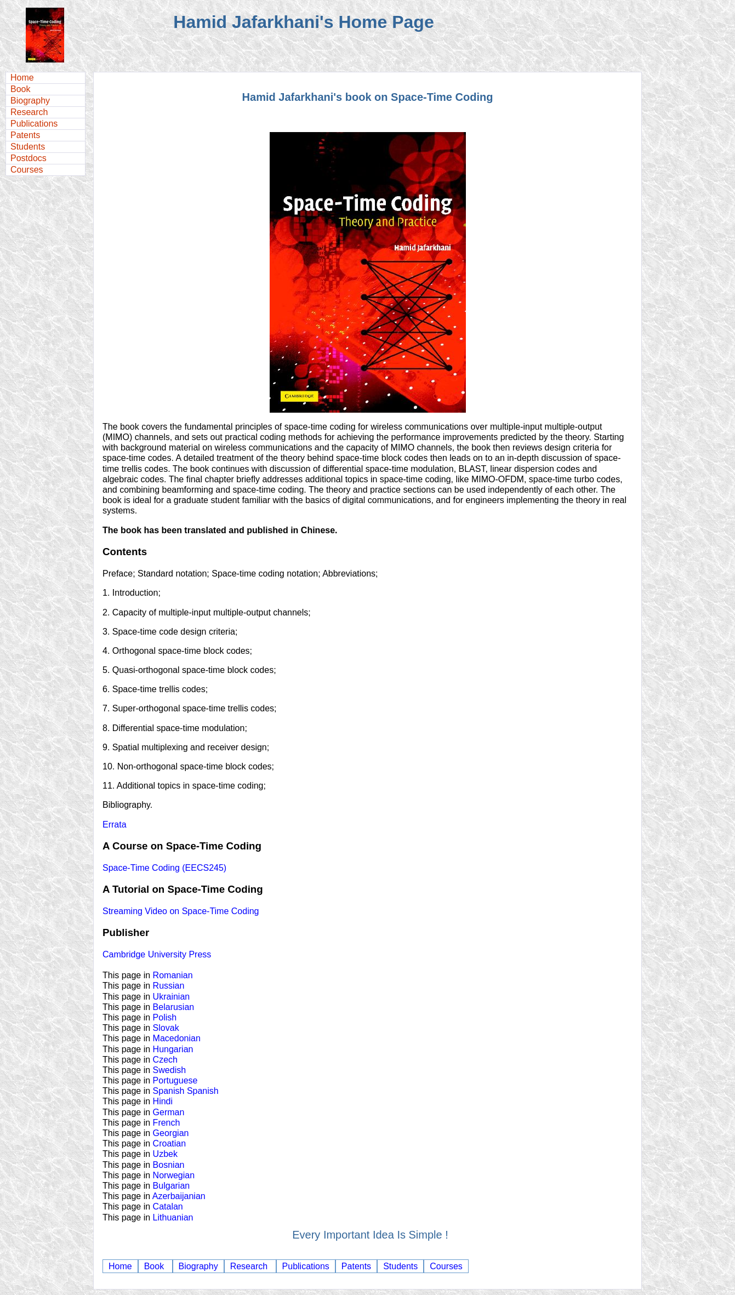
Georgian (171, 1133)
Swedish (169, 1070)
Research (29, 112)
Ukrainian (171, 996)
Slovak (166, 1027)
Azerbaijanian (179, 1196)
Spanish (169, 1091)
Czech (165, 1059)
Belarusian (174, 1007)
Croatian (169, 1143)
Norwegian (174, 1175)
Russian (169, 985)
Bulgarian (171, 1185)
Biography (30, 100)
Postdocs (28, 158)
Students (27, 146)
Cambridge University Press (156, 954)
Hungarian (173, 1049)
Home (22, 77)
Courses (26, 169)
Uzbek (165, 1154)
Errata (114, 824)
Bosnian (169, 1165)
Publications (34, 123)
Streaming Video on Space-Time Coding (180, 911)
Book (20, 89)
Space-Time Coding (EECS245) (164, 867)
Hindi (163, 1101)
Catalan (168, 1206)
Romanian (173, 975)
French (166, 1122)
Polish (165, 1017)
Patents (25, 135)
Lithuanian (173, 1217)
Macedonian (177, 1038)
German (169, 1112)
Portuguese (175, 1080)
